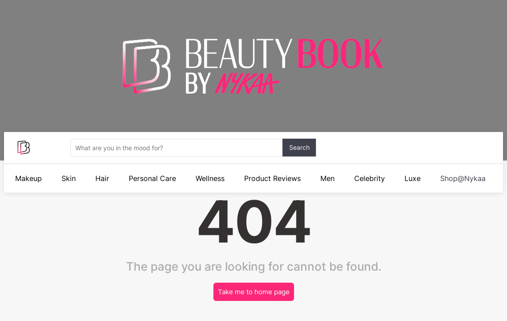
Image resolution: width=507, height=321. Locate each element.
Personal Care (152, 178)
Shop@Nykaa (463, 178)
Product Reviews (272, 178)
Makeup (28, 178)
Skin (68, 178)
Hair (102, 178)
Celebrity (369, 178)
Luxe (413, 178)
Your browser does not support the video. (253, 127)
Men (327, 178)
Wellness (210, 178)
